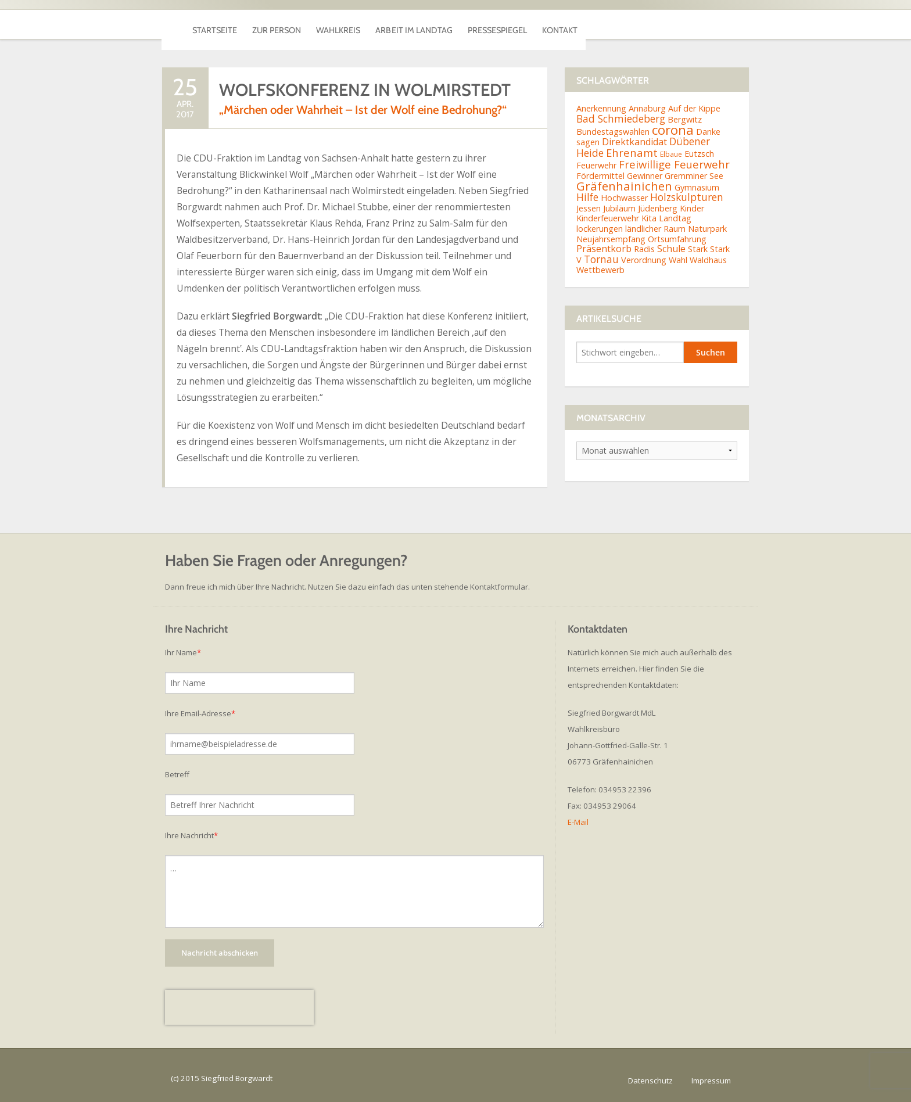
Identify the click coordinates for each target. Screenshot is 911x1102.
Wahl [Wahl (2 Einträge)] (678, 259)
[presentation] (239, 1007)
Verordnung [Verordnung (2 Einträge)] (643, 259)
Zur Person (313, 24)
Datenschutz (650, 1080)
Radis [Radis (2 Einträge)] (644, 248)
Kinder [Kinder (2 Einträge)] (692, 208)
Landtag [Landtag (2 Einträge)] (675, 218)
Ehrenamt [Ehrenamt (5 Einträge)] (632, 152)
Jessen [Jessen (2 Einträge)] (588, 208)
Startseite (226, 24)
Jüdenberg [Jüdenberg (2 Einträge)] (657, 208)
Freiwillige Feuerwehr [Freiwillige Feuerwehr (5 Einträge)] (674, 164)
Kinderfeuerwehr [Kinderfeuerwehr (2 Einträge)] (607, 218)
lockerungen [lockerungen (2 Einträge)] (599, 228)
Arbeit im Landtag (502, 24)
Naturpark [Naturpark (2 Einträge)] (707, 228)
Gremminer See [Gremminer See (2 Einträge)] (694, 175)
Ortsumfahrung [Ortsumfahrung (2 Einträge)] (677, 239)
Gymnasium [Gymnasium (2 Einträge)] (697, 187)
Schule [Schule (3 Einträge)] (671, 248)
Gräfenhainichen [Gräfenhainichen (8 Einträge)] (624, 186)
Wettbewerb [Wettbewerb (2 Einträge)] (600, 269)
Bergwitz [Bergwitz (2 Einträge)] (685, 119)
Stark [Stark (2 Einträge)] (698, 248)
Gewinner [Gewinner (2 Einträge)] (644, 175)
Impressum (711, 1080)
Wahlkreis (398, 24)
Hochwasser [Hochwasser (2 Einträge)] (624, 197)
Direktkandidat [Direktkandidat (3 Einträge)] (634, 141)
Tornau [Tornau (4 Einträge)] (601, 259)
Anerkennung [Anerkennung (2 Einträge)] (601, 108)
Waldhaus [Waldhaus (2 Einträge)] (708, 259)
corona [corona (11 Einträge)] (673, 130)
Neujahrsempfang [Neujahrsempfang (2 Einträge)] (610, 239)
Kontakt (700, 24)
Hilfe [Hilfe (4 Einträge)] (587, 197)
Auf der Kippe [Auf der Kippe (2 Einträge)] (694, 108)
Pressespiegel (612, 24)
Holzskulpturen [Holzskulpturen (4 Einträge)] (686, 197)
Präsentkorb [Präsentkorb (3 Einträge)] (604, 248)
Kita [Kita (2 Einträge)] (649, 218)
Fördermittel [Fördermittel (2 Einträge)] (600, 175)
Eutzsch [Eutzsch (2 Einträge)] (699, 153)
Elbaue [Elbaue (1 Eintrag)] (671, 154)
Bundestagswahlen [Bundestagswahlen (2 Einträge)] (613, 131)
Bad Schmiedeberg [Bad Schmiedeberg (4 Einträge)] (620, 118)
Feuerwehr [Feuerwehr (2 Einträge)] (596, 165)
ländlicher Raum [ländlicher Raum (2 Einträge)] (655, 228)
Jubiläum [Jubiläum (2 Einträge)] (619, 208)
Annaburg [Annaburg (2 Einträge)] (647, 108)
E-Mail (578, 822)
